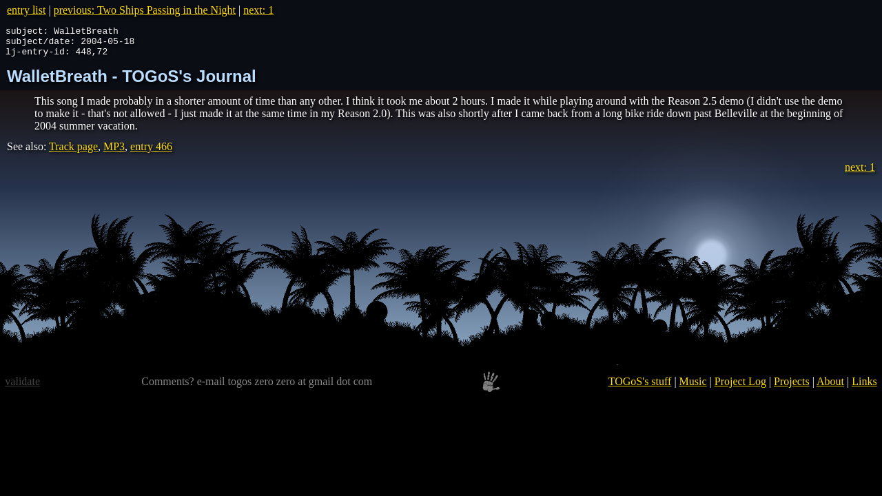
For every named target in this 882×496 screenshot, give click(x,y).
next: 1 (258, 10)
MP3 (114, 152)
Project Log (740, 387)
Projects (792, 387)
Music (693, 387)
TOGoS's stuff (640, 387)
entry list (26, 10)
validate (22, 387)
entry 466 (151, 152)
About (830, 387)
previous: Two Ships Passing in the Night (145, 10)
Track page (73, 152)
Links (864, 387)
